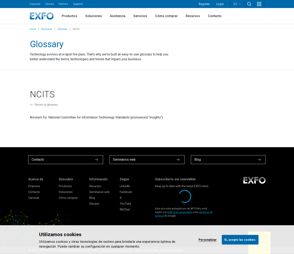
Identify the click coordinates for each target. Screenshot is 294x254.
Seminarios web (99, 192)
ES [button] (237, 4)
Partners (63, 4)
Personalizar (208, 239)
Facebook (126, 192)
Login (220, 4)
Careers (49, 4)
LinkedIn (125, 186)
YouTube (125, 203)
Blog (92, 197)
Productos (69, 16)
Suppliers (78, 4)
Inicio (33, 29)
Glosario (94, 203)
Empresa (34, 186)
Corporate (34, 4)
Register (204, 4)
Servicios (140, 16)
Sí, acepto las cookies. (240, 239)
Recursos (193, 16)
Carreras (33, 197)
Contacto (215, 16)
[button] (249, 4)
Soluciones (93, 16)
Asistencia (117, 16)
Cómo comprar (166, 16)
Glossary (62, 29)
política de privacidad (179, 212)
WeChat (125, 209)
